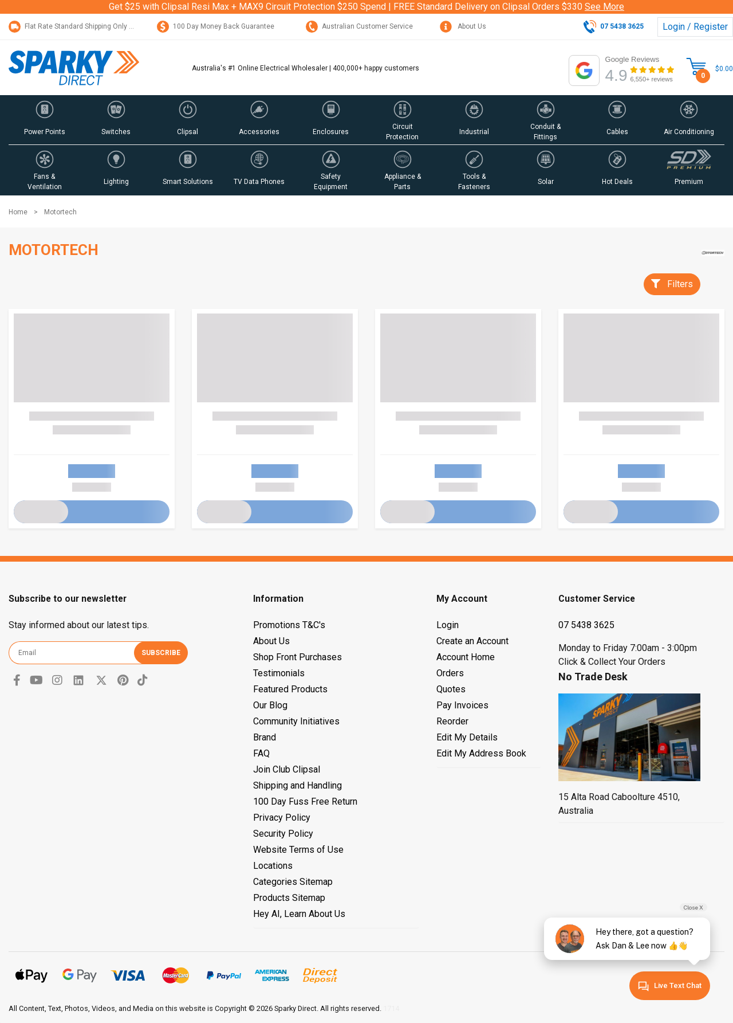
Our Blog (270, 705)
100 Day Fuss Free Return (305, 801)
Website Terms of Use (298, 849)
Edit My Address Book (481, 753)
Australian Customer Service (359, 26)
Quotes (451, 689)
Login (447, 625)
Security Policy (283, 833)
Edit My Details (467, 737)
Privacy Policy (281, 817)
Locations (273, 865)
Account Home (465, 657)
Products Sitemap (289, 897)
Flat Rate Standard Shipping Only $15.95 (80, 26)
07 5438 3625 (586, 625)
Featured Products (290, 689)
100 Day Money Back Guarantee (215, 26)
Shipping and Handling (297, 785)
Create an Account (472, 641)
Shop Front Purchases (297, 657)
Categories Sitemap (293, 881)
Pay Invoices (462, 705)
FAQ (261, 753)
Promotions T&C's (289, 625)
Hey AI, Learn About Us (299, 913)
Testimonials (279, 673)
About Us (463, 26)
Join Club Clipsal (286, 769)
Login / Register (695, 26)
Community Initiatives (296, 721)
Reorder (452, 721)
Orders (450, 673)
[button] (44, 119)
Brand (264, 737)
